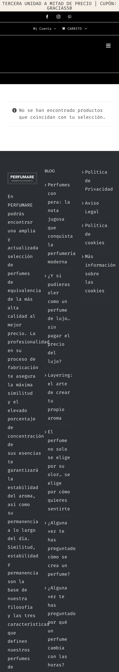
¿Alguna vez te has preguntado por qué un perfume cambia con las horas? (60, 626)
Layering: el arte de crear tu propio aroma (60, 396)
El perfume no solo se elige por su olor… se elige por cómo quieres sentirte (59, 470)
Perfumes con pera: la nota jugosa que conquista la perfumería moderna (60, 223)
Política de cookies (96, 234)
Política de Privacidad (97, 180)
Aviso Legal (92, 207)
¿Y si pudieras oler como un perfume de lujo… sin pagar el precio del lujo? (59, 318)
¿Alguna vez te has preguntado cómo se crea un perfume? (60, 548)
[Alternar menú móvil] (108, 45)
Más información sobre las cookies (97, 273)
